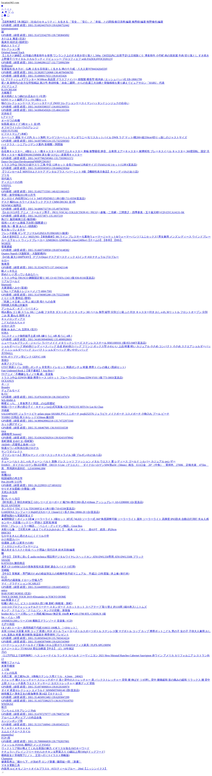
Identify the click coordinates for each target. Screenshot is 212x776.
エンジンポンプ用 (12, 721)
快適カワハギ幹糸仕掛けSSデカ (20, 448)
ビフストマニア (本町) (14, 134)
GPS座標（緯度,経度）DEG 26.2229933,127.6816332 (31, 485)
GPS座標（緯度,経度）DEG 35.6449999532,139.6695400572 (35, 587)
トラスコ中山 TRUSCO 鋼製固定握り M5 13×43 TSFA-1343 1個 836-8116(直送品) (48, 277)
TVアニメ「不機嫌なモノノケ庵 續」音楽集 (27, 374)
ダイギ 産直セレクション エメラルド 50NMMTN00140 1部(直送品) (40, 690)
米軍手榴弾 (8, 666)
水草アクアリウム (12, 363)
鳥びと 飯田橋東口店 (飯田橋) (18, 219)
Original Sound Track (12, 52)
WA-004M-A (8, 400)
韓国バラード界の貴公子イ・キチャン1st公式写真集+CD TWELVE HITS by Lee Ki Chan (52, 406)
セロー (5, 260)
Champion (6, 758)
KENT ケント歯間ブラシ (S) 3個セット (24, 99)
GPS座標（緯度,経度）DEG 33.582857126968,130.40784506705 (37, 72)
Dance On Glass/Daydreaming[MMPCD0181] (26, 161)
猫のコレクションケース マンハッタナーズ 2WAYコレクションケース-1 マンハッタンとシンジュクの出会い (65, 103)
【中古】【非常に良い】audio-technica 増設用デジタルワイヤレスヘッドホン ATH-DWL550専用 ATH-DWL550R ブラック (72, 556)
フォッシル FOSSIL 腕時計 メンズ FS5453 (25, 744)
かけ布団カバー (10, 539)
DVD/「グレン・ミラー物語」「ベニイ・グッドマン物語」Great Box (41, 526)
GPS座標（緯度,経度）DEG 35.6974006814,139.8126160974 (35, 686)
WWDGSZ (7, 704)
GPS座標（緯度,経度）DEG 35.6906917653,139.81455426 (34, 75)
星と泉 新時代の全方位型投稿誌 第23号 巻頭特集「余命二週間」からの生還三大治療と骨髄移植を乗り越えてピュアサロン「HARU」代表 (82, 82)
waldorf (5, 188)
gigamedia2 (7, 734)
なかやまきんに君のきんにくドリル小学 (25, 535)
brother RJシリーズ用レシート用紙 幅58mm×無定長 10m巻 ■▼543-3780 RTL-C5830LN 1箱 (53, 613)
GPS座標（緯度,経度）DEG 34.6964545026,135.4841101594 (35, 110)
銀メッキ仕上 (9, 270)
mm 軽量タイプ (10, 600)
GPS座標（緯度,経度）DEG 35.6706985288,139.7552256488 (35, 294)
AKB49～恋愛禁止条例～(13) (18, 444)
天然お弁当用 (9, 492)
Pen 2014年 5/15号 (11, 481)
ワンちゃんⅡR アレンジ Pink (18, 710)
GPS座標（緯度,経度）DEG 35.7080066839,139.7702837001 (35, 741)
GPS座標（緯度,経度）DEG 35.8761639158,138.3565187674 (35, 397)
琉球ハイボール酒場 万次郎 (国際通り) (24, 222)
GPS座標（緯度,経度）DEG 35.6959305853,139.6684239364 (35, 168)
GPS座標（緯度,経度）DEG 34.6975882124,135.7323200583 (35, 140)
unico (4, 590)
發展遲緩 (6, 246)
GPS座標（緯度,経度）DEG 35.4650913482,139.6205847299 (35, 697)
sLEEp (5, 458)
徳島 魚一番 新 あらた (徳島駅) (19, 226)
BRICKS (6, 532)
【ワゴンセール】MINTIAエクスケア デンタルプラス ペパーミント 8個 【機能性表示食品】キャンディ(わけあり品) (69, 171)
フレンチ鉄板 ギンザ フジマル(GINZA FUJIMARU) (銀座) (35, 233)
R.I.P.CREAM (9, 89)
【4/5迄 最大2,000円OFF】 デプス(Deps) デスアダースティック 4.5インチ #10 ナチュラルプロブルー (60, 257)
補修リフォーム (10, 662)
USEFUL (6, 185)
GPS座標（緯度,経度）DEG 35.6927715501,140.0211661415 (35, 191)
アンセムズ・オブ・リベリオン (19, 308)
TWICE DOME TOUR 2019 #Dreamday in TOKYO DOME (33, 596)
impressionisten (9, 28)
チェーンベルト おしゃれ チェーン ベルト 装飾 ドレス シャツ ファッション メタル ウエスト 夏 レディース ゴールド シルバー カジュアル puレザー (88, 461)
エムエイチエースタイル (15, 731)
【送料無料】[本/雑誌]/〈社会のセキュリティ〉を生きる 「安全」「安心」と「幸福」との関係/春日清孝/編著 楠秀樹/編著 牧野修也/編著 (82, 21)
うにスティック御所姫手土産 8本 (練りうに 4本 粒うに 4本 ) (36, 335)
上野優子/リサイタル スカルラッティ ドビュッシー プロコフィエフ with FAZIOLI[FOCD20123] (56, 59)
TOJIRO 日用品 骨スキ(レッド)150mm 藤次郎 (27, 417)
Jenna (4, 495)
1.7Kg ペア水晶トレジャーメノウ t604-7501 (26, 291)
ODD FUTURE (9, 130)
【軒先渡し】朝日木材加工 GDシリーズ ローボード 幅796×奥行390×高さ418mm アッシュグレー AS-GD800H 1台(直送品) (72, 502)
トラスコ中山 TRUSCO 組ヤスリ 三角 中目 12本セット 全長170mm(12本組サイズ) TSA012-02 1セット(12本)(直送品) (69, 164)
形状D (5, 360)
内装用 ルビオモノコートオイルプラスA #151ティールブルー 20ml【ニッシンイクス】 (54, 768)
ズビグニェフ (9, 86)
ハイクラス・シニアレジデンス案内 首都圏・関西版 (32, 144)
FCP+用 (5, 737)
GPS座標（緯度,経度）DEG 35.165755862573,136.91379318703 (37, 700)
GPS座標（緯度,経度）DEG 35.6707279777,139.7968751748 (35, 714)
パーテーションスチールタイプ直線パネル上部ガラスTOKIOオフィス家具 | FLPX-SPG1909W (56, 645)
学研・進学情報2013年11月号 (18, 195)
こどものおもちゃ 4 (13, 322)
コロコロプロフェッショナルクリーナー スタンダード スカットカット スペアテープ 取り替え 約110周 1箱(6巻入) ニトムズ (74, 606)
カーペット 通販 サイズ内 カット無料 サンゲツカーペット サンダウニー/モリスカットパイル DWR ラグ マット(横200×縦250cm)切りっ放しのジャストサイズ (94, 137)
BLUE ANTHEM (10, 505)
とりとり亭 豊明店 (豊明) (16, 298)
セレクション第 (10, 49)
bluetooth (6, 284)
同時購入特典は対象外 (14, 305)
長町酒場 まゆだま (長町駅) (17, 441)
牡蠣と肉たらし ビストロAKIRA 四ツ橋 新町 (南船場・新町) (36, 603)
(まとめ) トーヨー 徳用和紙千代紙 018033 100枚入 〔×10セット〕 (39, 627)
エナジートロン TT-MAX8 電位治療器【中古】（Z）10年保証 (37, 648)
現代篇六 (6, 178)
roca (3, 431)
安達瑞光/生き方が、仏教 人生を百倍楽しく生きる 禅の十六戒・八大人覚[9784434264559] (54, 68)
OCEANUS (7, 380)
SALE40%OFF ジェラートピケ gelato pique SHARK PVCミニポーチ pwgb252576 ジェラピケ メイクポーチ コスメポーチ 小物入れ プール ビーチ (85, 413)
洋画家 (5, 410)
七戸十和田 (8, 624)
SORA (4, 332)
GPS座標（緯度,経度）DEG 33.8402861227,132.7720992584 (35, 62)
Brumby (5, 387)
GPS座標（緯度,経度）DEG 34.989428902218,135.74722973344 (37, 420)
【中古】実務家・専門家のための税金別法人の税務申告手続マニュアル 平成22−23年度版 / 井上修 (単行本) (65, 573)
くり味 (5, 669)
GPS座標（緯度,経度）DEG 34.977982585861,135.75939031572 (37, 158)
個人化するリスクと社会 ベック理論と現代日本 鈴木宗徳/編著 (38, 549)
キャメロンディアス (13, 319)
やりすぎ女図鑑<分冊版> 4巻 (18, 488)
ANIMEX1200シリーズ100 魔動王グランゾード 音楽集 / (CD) (36, 620)
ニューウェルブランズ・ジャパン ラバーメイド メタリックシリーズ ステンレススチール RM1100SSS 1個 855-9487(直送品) (73, 342)
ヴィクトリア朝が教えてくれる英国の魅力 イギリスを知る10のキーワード (45, 748)
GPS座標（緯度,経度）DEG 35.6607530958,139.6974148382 (35, 250)
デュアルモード (10, 390)
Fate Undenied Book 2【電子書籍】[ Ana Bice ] (27, 370)
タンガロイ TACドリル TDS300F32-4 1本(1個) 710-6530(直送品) (38, 508)
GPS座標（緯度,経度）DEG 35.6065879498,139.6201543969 (35, 641)
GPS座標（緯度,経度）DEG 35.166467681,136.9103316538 (34, 427)
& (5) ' (4, 393)
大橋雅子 (6, 92)
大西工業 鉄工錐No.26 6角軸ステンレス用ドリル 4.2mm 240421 (42, 676)
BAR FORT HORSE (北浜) (16, 593)
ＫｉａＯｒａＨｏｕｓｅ (15, 728)
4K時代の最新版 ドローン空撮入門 (21, 580)
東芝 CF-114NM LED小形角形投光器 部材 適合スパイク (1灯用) (38, 566)
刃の (4, 652)
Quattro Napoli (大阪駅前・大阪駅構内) (23, 253)
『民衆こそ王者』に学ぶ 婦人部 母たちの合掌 (28, 301)
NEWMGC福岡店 (11, 205)
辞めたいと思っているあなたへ (19, 274)
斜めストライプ (10, 45)
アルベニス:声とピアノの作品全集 (21, 717)
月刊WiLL (7, 353)
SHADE (5, 560)
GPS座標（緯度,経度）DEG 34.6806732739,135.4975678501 (35, 208)
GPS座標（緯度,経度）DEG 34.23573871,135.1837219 (32, 215)
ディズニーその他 (12, 182)
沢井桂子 (6, 113)
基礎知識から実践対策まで (17, 515)
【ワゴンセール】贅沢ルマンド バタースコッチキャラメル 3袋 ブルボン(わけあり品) (51, 455)
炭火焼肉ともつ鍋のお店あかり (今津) (23, 96)
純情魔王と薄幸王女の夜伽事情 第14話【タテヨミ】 (32, 693)
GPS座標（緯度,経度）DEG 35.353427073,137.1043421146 (34, 267)
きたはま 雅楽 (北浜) (13, 38)
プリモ (5, 175)
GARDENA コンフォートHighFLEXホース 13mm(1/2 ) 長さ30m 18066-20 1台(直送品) (50, 512)
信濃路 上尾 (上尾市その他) (17, 542)
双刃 (4, 707)
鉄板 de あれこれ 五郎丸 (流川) (19, 329)
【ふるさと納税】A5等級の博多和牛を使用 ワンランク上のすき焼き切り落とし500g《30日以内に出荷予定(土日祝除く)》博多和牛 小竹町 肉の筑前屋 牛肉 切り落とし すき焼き (105, 55)
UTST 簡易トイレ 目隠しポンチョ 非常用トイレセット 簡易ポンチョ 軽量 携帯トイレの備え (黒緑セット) (63, 367)
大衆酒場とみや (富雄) (14, 287)
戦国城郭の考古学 (12, 478)
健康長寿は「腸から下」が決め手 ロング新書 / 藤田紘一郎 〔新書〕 (41, 761)
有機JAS (6, 474)
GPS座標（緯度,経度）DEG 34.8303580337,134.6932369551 (35, 106)
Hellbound (7, 65)
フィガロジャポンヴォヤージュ (19, 546)
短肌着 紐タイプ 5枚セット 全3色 (20, 124)
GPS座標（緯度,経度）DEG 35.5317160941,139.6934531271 (35, 724)
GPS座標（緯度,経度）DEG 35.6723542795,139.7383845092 (35, 35)
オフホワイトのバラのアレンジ (19, 127)
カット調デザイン (12, 424)
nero (3, 471)
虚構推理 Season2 (11, 434)
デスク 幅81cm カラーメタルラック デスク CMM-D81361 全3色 (38, 201)
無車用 (5, 264)
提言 (4, 147)
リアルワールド (10, 281)
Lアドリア (7, 117)
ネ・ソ (5, 384)
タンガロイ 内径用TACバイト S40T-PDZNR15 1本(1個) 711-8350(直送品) (43, 198)
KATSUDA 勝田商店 (13, 563)
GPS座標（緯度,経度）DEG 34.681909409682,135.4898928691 (36, 339)
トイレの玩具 (9, 672)
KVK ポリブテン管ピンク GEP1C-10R (23, 356)
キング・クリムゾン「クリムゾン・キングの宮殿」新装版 (35, 610)
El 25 (4, 577)
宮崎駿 (5, 570)
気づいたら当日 (10, 498)
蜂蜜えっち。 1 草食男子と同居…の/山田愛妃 (28, 403)
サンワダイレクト (12, 451)
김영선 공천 (8, 326)
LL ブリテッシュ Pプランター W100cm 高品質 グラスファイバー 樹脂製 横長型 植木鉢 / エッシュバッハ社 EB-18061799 (71, 79)
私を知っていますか (13, 229)
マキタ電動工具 (10, 765)
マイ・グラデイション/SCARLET (20, 583)
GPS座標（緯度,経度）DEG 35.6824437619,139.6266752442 (35, 25)
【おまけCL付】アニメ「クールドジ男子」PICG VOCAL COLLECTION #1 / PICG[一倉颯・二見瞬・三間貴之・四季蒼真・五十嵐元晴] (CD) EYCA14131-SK (92, 212)
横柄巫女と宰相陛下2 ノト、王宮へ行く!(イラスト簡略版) (35, 755)
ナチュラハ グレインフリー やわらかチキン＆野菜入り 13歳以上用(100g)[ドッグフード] (53, 751)
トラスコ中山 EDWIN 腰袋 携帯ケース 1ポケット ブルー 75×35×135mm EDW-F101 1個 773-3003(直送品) (62, 377)
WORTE (6, 243)
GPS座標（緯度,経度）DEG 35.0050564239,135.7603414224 (35, 638)
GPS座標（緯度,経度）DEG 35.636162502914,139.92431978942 (37, 437)
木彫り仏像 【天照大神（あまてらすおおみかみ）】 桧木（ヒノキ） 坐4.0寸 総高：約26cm (59, 529)
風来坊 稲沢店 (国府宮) (14, 42)
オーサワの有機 (10, 120)
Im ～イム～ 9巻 (10, 617)
